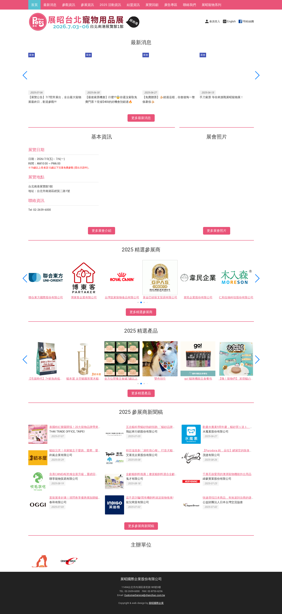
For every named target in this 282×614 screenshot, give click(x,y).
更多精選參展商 (141, 312)
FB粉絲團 (248, 21)
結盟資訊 (133, 5)
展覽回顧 (151, 5)
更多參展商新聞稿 (141, 526)
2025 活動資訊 (110, 5)
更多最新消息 (141, 118)
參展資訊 (87, 5)
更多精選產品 (141, 393)
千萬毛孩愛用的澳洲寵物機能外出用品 (227, 474)
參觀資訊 (68, 5)
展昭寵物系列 (211, 5)
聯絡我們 (189, 5)
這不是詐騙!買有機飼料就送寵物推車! (149, 497)
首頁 (34, 5)
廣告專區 (170, 5)
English (231, 21)
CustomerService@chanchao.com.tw (144, 595)
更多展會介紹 (101, 230)
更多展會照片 (216, 230)
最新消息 (49, 5)
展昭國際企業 (156, 603)
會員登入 (214, 21)
